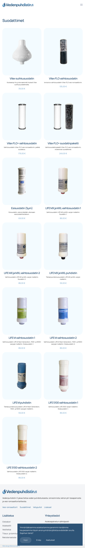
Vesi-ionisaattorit (9, 507)
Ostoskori (6, 521)
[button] (81, 5)
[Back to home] (17, 5)
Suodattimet (25, 507)
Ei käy (38, 540)
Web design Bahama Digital (11, 546)
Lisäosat (47, 507)
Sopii (25, 540)
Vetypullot (37, 507)
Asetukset (50, 540)
